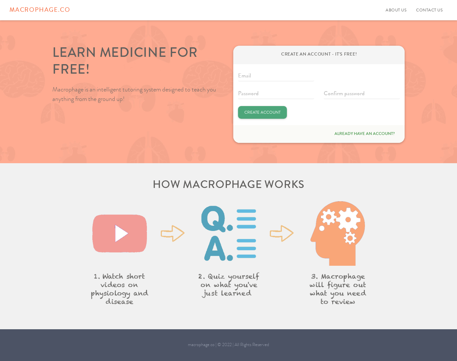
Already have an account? (364, 134)
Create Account (262, 112)
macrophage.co (40, 10)
